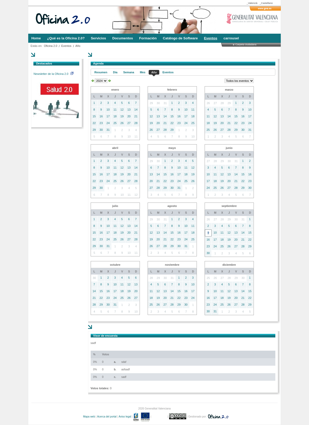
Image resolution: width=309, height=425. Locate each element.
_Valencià (252, 3)
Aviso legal (125, 416)
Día (115, 72)
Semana (128, 72)
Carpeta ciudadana (245, 44)
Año (77, 45)
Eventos (66, 45)
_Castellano (266, 3)
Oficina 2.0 (50, 45)
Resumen (101, 72)
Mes (142, 72)
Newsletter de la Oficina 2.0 (53, 73)
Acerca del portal (107, 416)
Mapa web (89, 416)
